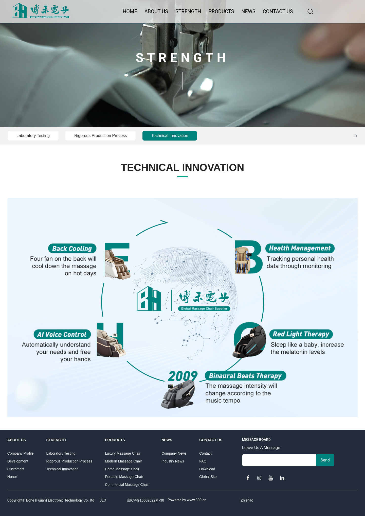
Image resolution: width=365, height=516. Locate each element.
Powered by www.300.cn (187, 500)
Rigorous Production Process (100, 135)
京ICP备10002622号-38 (145, 500)
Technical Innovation (169, 135)
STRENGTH (182, 56)
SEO (103, 500)
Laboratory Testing (33, 135)
